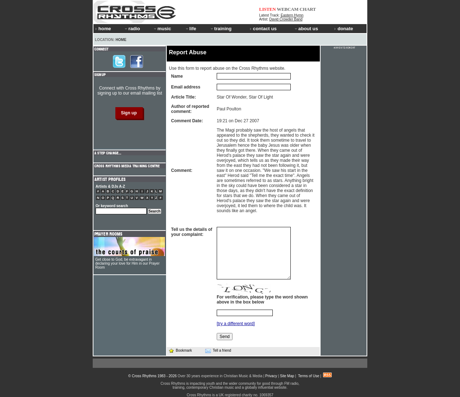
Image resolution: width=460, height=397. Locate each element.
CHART (308, 9)
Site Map (287, 376)
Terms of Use (308, 376)
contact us (263, 28)
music (162, 28)
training (220, 28)
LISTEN (267, 9)
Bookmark (180, 350)
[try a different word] (236, 323)
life (190, 28)
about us (306, 28)
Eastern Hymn (292, 15)
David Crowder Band (285, 19)
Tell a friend (218, 350)
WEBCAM (287, 9)
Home (121, 40)
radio (132, 28)
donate (343, 28)
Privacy (271, 376)
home (103, 28)
